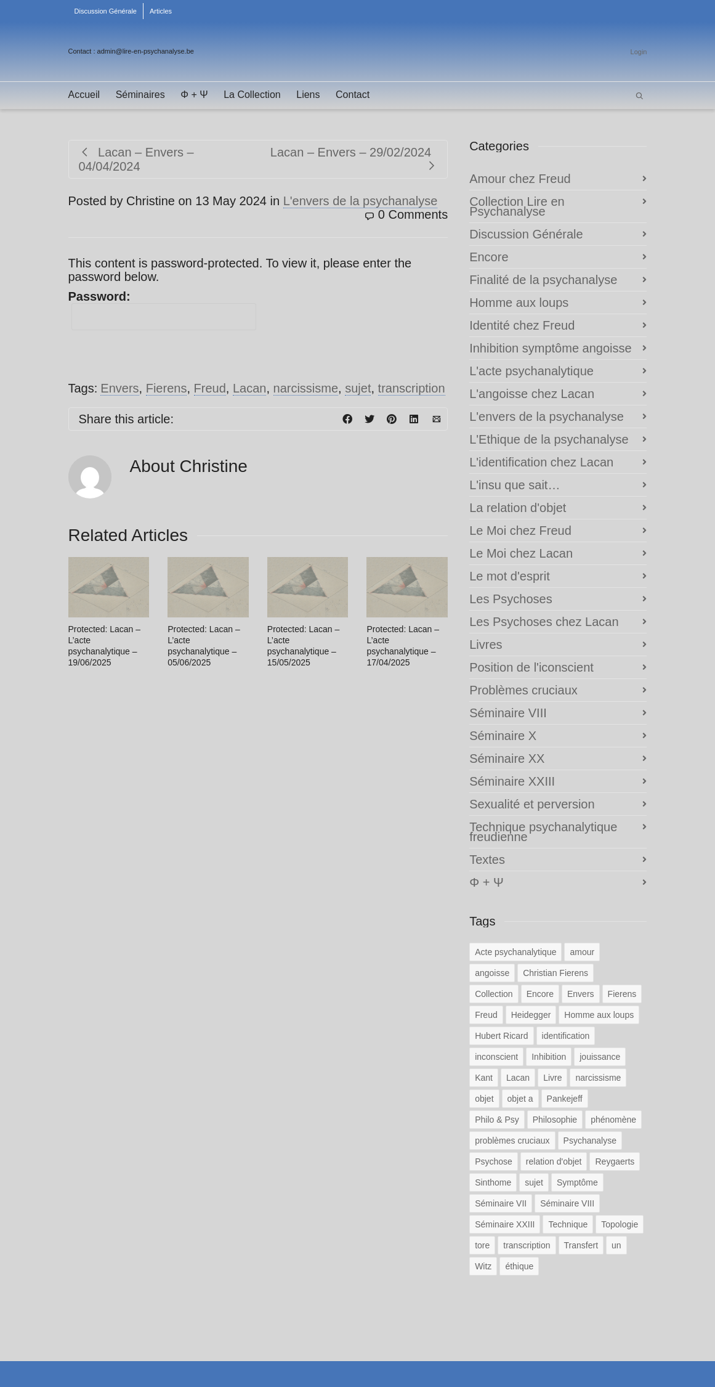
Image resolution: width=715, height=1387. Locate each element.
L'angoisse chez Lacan (531, 394)
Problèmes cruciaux (523, 690)
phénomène (613, 1120)
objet (484, 1099)
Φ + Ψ (194, 94)
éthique (519, 1266)
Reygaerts (614, 1161)
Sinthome (493, 1182)
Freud (210, 388)
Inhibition (548, 1057)
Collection (493, 994)
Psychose (493, 1161)
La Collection (252, 94)
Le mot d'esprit (509, 576)
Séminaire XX (506, 758)
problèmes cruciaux (512, 1140)
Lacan (250, 388)
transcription (411, 388)
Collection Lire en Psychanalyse (517, 206)
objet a (520, 1099)
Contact (353, 94)
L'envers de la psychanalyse (360, 201)
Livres (485, 644)
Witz (483, 1266)
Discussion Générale (106, 11)
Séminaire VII (501, 1203)
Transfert (581, 1245)
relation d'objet (554, 1161)
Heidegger (531, 1015)
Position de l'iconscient (531, 667)
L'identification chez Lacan (541, 462)
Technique (568, 1224)
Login (639, 51)
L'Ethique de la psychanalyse (548, 439)
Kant (484, 1078)
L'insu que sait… (514, 485)
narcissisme (306, 388)
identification (566, 1036)
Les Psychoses (510, 599)
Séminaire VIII (508, 713)
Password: (162, 310)
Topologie (619, 1224)
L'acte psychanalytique (531, 371)
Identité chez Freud (522, 325)
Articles (161, 11)
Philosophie (555, 1120)
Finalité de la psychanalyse (543, 280)
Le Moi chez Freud (520, 530)
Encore (488, 257)
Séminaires (140, 94)
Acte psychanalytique (515, 952)
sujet (358, 388)
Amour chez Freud (520, 178)
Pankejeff (565, 1099)
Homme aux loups (518, 302)
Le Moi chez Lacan (521, 553)
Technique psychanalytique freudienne (543, 832)
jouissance (600, 1057)
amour (582, 952)
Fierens (166, 388)
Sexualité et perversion (531, 804)
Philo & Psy (497, 1120)
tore (482, 1245)
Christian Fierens (555, 973)
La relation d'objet (517, 508)
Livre (552, 1078)
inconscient (496, 1057)
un (616, 1245)
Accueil (84, 94)
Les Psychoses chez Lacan (543, 621)
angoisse (492, 973)
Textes (487, 859)
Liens (308, 94)
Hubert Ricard (501, 1036)
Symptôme (577, 1182)
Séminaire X (502, 735)
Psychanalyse (590, 1140)
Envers (119, 388)
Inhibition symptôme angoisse (550, 348)
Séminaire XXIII (512, 781)
